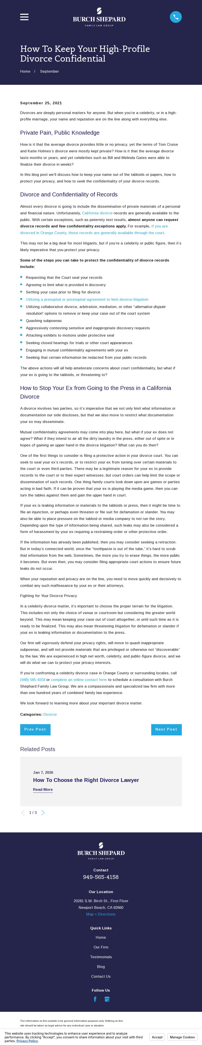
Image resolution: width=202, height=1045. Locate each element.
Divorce (50, 714)
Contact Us (101, 976)
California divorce (97, 213)
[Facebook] (95, 999)
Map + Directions (101, 914)
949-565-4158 (101, 877)
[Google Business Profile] (107, 999)
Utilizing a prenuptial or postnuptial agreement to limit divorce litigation (87, 299)
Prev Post (35, 729)
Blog (101, 967)
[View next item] (43, 812)
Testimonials (101, 957)
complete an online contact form (79, 680)
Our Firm (101, 947)
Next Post (166, 729)
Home (101, 937)
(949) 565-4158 (33, 680)
